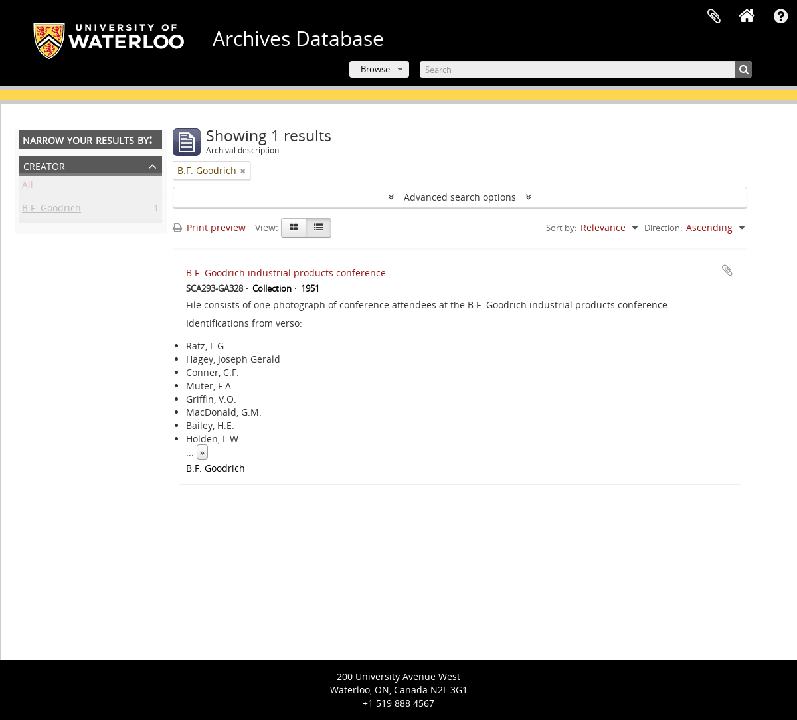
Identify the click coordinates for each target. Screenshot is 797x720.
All (27, 187)
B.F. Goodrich (51, 210)
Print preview (209, 227)
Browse (375, 69)
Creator (44, 165)
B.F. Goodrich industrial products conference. (287, 272)
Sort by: (561, 228)
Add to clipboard (727, 270)
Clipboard (714, 16)
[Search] (586, 69)
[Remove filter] (243, 170)
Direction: (663, 228)
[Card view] (293, 228)
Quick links (780, 16)
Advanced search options (460, 197)
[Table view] (318, 228)
